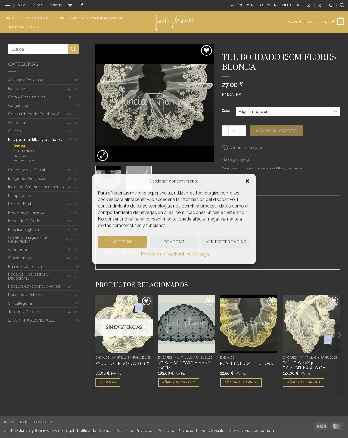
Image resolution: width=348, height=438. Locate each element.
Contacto (55, 5)
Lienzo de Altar (22, 204)
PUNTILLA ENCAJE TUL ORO (247, 363)
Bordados (17, 88)
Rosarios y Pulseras (26, 294)
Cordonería (18, 122)
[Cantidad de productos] (233, 130)
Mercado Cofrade (24, 220)
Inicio (21, 5)
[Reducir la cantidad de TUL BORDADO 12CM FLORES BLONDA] (225, 130)
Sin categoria (20, 303)
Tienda (12, 17)
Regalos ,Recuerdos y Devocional (28, 276)
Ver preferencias (226, 241)
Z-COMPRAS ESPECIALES (31, 320)
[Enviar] (73, 49)
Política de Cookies (95, 430)
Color (226, 111)
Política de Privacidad (135, 430)
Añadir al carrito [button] (178, 382)
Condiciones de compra (252, 430)
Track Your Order (22, 27)
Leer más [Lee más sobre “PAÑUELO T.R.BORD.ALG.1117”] (108, 382)
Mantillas (19, 156)
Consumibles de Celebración (35, 114)
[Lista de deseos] (70, 5)
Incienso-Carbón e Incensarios (36, 186)
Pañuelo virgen (24, 160)
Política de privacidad (162, 254)
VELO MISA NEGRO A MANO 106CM (184, 366)
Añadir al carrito (276, 131)
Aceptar (122, 241)
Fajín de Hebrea (24, 151)
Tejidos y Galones (24, 311)
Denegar (174, 241)
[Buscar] (342, 5)
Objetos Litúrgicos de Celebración (28, 239)
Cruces (14, 131)
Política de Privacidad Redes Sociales (90, 18)
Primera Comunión (25, 266)
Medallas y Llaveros (26, 212)
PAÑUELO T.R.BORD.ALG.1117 (122, 363)
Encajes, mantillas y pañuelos (35, 139)
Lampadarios (20, 195)
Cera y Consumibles (26, 97)
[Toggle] (75, 89)
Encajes (19, 146)
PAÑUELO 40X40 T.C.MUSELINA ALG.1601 (305, 366)
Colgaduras (18, 105)
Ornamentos (39, 17)
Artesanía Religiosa (25, 80)
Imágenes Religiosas (27, 178)
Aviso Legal (198, 254)
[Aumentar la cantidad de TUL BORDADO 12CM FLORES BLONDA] (242, 130)
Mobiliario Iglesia (23, 229)
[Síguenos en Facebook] (81, 5)
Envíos (36, 5)
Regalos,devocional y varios (34, 286)
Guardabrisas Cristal (26, 170)
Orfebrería (17, 249)
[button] (247, 181)
